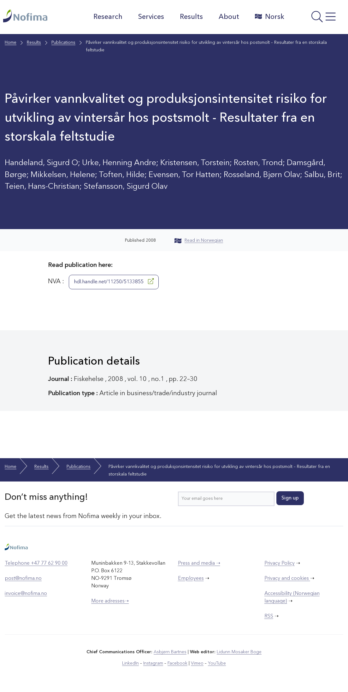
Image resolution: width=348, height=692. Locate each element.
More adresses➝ (110, 601)
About (229, 17)
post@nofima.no (23, 578)
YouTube (217, 663)
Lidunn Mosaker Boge (239, 652)
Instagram (153, 663)
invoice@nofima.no (26, 593)
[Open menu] (317, 18)
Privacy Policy (279, 563)
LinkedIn (130, 663)
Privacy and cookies (287, 578)
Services (151, 17)
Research (107, 17)
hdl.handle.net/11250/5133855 (114, 281)
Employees (191, 578)
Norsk (269, 16)
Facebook (177, 663)
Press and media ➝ (199, 563)
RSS (268, 616)
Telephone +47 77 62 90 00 (36, 563)
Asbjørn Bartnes (170, 652)
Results (191, 17)
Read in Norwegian (198, 240)
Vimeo (197, 663)
